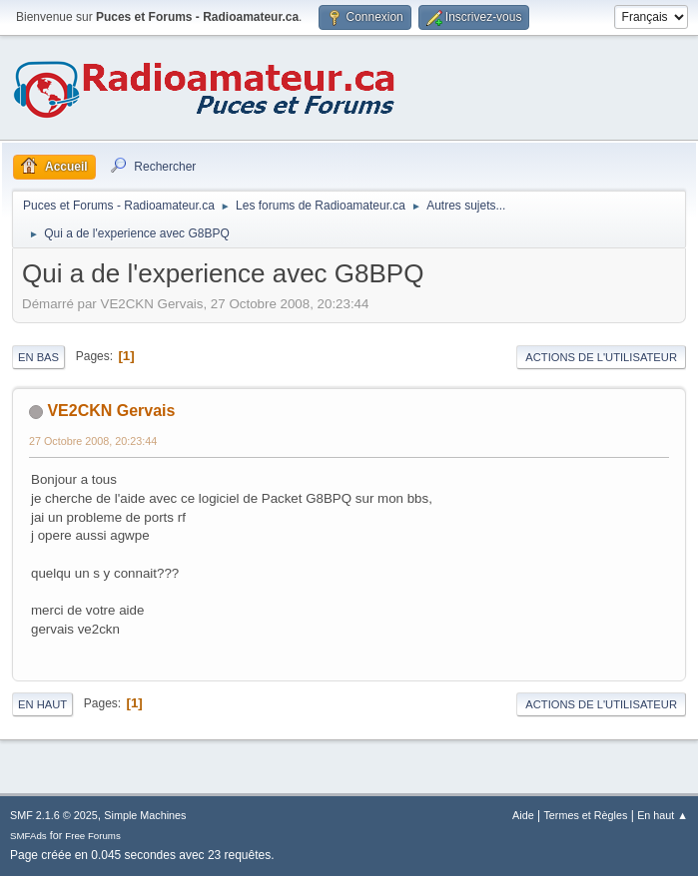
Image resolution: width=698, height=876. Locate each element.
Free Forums (93, 835)
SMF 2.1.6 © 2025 (54, 815)
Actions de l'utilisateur (601, 357)
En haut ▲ (662, 815)
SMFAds (28, 835)
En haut (42, 704)
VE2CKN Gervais (111, 410)
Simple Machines (145, 815)
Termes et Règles (585, 815)
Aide (523, 815)
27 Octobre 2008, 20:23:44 (93, 441)
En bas (38, 357)
